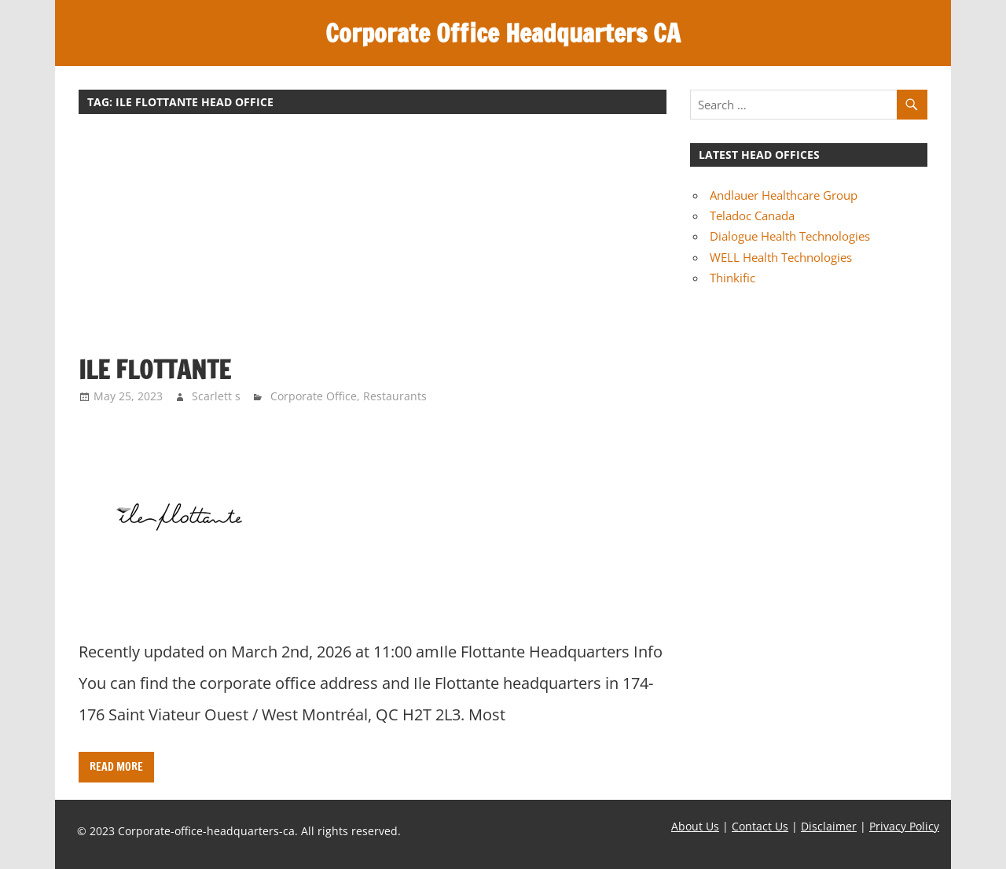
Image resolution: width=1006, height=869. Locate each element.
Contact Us (760, 826)
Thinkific (732, 277)
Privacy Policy (904, 826)
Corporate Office (313, 395)
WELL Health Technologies (781, 257)
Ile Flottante (154, 370)
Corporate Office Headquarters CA (503, 33)
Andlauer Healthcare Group (783, 195)
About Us (695, 826)
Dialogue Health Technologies (790, 236)
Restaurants (395, 395)
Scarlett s (216, 395)
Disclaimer (829, 826)
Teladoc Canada (752, 215)
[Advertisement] (372, 242)
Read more (116, 767)
